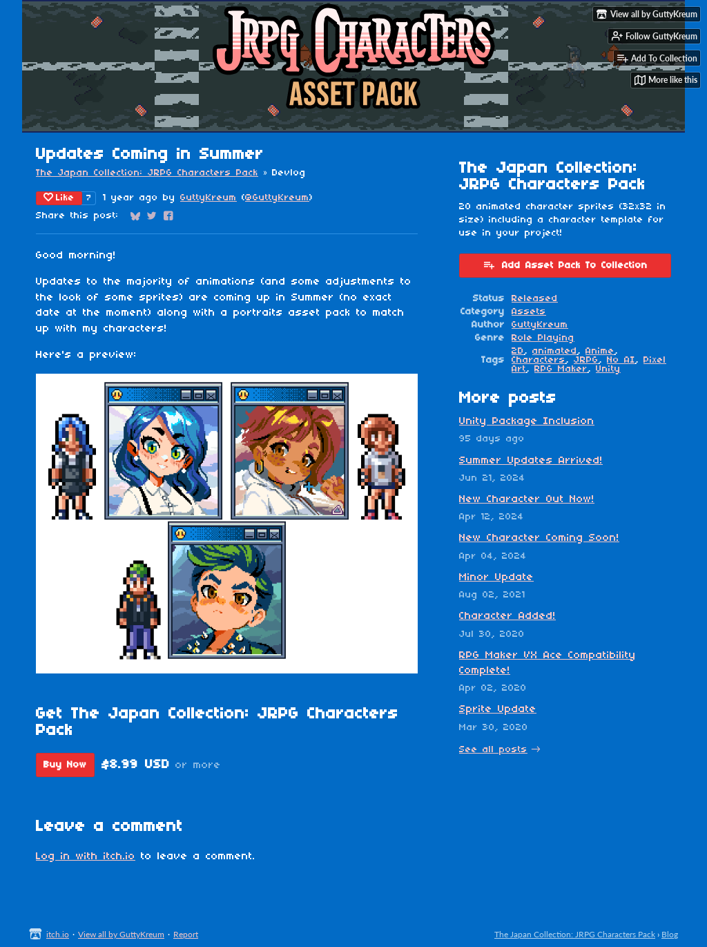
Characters (538, 360)
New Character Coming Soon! (539, 538)
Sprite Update (497, 709)
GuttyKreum (208, 197)
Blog (669, 934)
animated (554, 351)
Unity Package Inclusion (526, 421)
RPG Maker (561, 369)
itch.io (57, 934)
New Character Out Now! (526, 499)
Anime (599, 351)
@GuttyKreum (277, 197)
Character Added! (507, 616)
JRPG (586, 360)
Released (535, 298)
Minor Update (496, 577)
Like (59, 197)
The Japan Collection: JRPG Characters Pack (147, 173)
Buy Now (65, 765)
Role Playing (543, 338)
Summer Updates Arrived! (531, 460)
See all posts (493, 749)
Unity (608, 369)
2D (518, 351)
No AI (621, 360)
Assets (529, 311)
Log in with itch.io (85, 856)
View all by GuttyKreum (121, 934)
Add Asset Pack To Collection (565, 264)
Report (185, 934)
